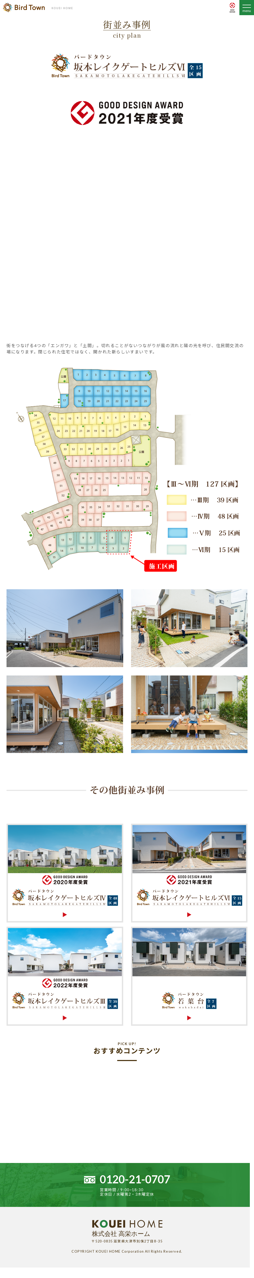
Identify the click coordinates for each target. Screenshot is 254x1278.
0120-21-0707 (135, 1179)
